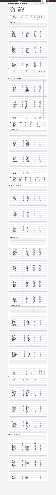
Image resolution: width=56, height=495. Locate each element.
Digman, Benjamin (14, 426)
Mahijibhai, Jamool (15, 301)
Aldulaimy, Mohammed (14, 396)
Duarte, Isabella (14, 88)
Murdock (26, 84)
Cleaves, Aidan (14, 64)
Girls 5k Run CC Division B (21, 11)
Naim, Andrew (13, 30)
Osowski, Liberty (14, 103)
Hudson (26, 86)
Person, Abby (14, 146)
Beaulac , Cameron (15, 297)
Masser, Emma (14, 107)
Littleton (14, 71)
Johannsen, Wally (14, 391)
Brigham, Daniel (14, 267)
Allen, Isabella (13, 461)
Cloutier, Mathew (14, 194)
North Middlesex (27, 46)
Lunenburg (14, 178)
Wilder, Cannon (14, 422)
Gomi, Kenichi (14, 285)
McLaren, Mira (14, 155)
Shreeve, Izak (14, 265)
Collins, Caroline (14, 444)
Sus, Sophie (13, 352)
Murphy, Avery (14, 84)
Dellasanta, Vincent (15, 193)
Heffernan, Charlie (15, 281)
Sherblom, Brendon (14, 406)
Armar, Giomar (14, 299)
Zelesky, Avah (13, 340)
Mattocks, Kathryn (14, 102)
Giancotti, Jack (14, 52)
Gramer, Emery (14, 89)
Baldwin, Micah (14, 232)
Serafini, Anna (14, 142)
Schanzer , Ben (14, 268)
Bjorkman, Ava (14, 459)
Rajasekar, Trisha (14, 172)
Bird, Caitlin (14, 140)
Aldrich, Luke (13, 62)
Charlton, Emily (14, 341)
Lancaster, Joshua (15, 256)
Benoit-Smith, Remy (14, 424)
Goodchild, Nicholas (14, 66)
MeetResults (19, 1)
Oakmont (27, 35)
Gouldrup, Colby (14, 50)
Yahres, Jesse (14, 272)
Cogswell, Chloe (14, 350)
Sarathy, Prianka (14, 92)
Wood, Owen (13, 53)
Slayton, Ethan (14, 63)
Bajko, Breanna (14, 322)
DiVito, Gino (14, 200)
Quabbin (26, 100)
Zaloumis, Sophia (14, 474)
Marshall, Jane (14, 342)
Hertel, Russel (13, 51)
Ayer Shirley (14, 181)
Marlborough (14, 18)
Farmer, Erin (13, 466)
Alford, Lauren (13, 351)
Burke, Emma (13, 358)
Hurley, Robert (14, 266)
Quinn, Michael (14, 423)
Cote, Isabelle (13, 464)
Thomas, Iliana (14, 324)
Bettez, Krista (13, 321)
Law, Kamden (13, 35)
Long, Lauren (13, 318)
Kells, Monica (13, 357)
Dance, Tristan (14, 216)
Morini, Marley (14, 143)
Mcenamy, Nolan (14, 392)
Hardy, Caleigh (14, 467)
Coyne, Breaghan (14, 209)
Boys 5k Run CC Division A (13, 10)
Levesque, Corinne (15, 161)
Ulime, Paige (14, 145)
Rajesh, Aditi (14, 159)
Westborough (14, 127)
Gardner (14, 180)
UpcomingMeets (22, 1)
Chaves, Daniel (14, 393)
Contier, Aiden (14, 201)
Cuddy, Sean (13, 395)
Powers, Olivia (14, 335)
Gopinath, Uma (14, 154)
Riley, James (14, 250)
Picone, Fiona (13, 445)
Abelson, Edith (14, 334)
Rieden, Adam (13, 394)
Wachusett (14, 123)
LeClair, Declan (14, 47)
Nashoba (14, 16)
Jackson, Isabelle (14, 91)
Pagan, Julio (13, 428)
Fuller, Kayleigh (14, 116)
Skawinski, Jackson (14, 404)
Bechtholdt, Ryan (14, 300)
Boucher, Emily (14, 170)
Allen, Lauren (13, 477)
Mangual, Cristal (14, 118)
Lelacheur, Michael (15, 252)
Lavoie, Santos (14, 215)
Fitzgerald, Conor (14, 254)
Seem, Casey (13, 412)
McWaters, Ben (14, 389)
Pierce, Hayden (14, 270)
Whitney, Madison (14, 100)
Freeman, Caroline (15, 147)
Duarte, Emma (14, 87)
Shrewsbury (14, 125)
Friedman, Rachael (15, 104)
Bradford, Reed (14, 233)
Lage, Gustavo (13, 410)
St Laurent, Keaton (15, 303)
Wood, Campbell (14, 407)
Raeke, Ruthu (14, 157)
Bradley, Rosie (14, 90)
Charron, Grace (14, 326)
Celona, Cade (14, 228)
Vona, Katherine (14, 156)
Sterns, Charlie (14, 213)
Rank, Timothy (13, 379)
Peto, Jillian (14, 144)
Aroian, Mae (13, 337)
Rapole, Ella (13, 356)
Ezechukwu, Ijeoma (14, 354)
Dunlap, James (14, 212)
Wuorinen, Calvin (14, 225)
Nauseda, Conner (14, 195)
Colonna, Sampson (14, 420)
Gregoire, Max (13, 380)
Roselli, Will (13, 49)
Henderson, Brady (15, 264)
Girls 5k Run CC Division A (21, 9)
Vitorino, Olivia (14, 158)
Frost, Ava (14, 105)
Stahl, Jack (13, 381)
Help (48, 1)
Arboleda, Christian (15, 214)
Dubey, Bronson (14, 251)
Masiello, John (14, 46)
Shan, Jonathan (14, 255)
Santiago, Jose (14, 226)
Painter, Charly (14, 106)
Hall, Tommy (13, 37)
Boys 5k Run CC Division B (13, 8)
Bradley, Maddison (14, 117)
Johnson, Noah (14, 199)
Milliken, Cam (13, 427)
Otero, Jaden (14, 217)
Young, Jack (13, 411)
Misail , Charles (14, 65)
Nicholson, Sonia (14, 465)
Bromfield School (15, 72)
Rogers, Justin (14, 61)
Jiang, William (14, 280)
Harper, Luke (14, 286)
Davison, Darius (14, 298)
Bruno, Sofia (14, 171)
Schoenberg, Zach (14, 425)
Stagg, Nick (14, 227)
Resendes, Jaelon (14, 409)
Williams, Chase (14, 282)
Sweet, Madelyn (14, 355)
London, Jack (13, 34)
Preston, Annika (14, 339)
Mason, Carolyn (14, 353)
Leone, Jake (14, 197)
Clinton (14, 182)
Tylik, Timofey (14, 284)
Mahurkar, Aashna (14, 141)
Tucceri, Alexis (14, 475)
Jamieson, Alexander (15, 230)
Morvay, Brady (13, 405)
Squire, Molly (14, 85)
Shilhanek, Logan (14, 36)
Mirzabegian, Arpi (14, 101)
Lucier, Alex (14, 196)
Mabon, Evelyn (14, 323)
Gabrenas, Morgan (14, 421)
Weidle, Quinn (14, 211)
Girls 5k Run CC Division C (21, 8)
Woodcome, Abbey (15, 86)
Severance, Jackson (15, 210)
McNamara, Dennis (15, 249)
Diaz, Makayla (14, 173)
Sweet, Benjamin (14, 198)
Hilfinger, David (14, 269)
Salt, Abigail (14, 160)
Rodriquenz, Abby (14, 319)
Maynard (14, 179)
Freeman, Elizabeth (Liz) (15, 325)
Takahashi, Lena (14, 139)
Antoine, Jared (14, 296)
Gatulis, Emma (14, 108)
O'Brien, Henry (14, 229)
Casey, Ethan (14, 287)
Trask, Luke (14, 283)
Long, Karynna (14, 338)
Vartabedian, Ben (14, 408)
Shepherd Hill (14, 124)
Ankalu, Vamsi (14, 279)
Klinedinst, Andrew (14, 388)
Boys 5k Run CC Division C (13, 11)
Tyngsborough (14, 73)
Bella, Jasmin (13, 320)
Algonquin (14, 126)
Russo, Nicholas (14, 390)
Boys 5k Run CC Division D (13, 9)
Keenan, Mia (14, 162)
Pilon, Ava (13, 336)
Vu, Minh (14, 302)
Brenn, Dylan (14, 253)
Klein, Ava (13, 460)
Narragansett (28, 211)
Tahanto (27, 231)
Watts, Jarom (14, 271)
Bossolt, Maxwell (14, 231)
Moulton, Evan (14, 295)
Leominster (27, 142)
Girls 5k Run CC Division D (21, 10)
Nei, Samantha (14, 478)
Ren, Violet (13, 476)
